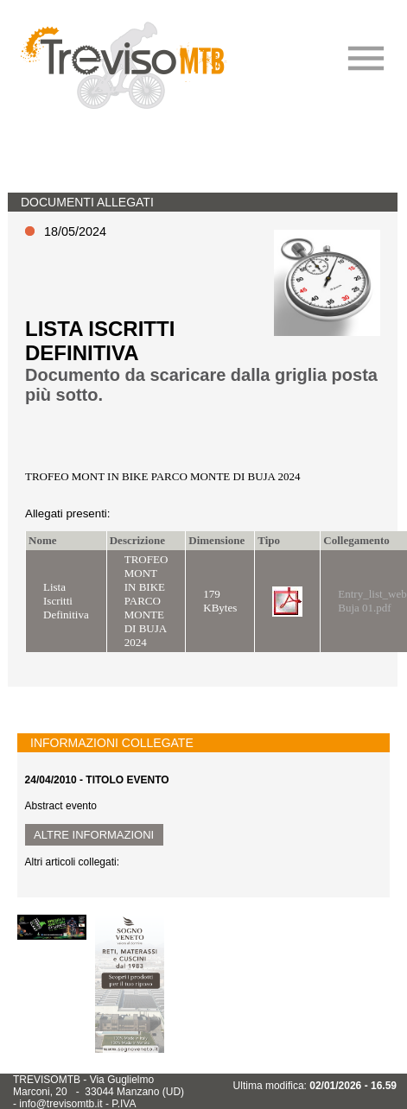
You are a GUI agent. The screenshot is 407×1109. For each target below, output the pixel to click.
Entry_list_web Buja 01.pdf (372, 600)
